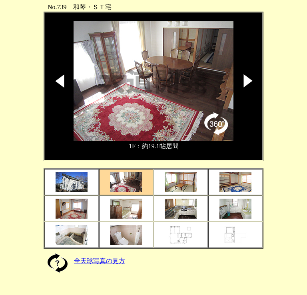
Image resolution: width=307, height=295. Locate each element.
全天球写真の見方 (99, 260)
